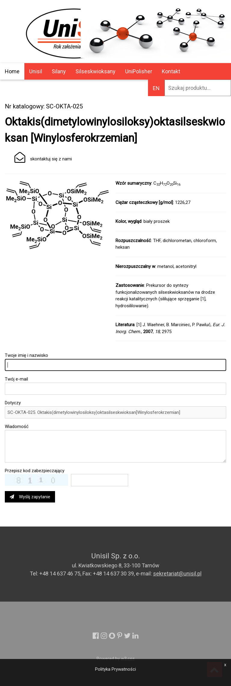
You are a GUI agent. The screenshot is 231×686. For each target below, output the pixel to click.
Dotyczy (13, 402)
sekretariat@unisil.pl (177, 573)
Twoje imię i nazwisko (26, 355)
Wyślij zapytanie (30, 496)
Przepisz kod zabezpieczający (34, 470)
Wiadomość (17, 426)
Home (12, 71)
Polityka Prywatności (115, 669)
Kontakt (171, 71)
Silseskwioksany (95, 71)
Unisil (35, 71)
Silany (59, 71)
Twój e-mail (16, 379)
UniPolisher (138, 71)
